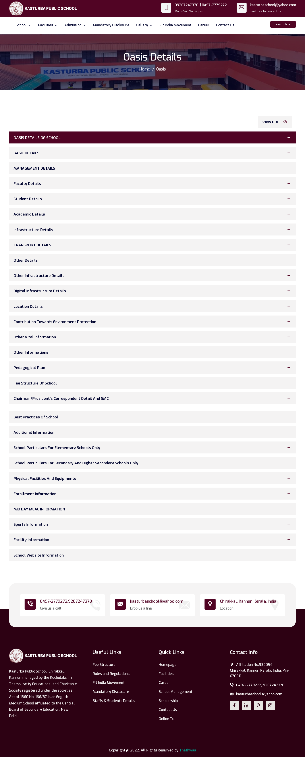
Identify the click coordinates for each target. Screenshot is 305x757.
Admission (75, 25)
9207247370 (80, 601)
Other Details (153, 260)
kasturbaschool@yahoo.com (273, 5)
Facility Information (153, 539)
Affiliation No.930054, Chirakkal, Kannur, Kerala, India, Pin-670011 (259, 670)
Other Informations (153, 352)
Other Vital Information (153, 337)
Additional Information (153, 432)
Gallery (144, 25)
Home (144, 69)
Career (203, 25)
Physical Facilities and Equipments (153, 478)
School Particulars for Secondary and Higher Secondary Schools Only (153, 463)
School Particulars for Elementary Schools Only (153, 447)
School (23, 25)
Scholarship (168, 700)
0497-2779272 (214, 5)
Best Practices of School (153, 417)
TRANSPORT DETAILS (153, 245)
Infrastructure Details (153, 229)
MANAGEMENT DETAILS (153, 168)
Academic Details (153, 214)
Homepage (167, 664)
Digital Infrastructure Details (153, 291)
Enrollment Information (153, 493)
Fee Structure (104, 664)
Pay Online (283, 24)
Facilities (48, 25)
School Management (175, 691)
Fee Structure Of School (153, 383)
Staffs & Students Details (114, 700)
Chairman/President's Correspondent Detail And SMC (153, 398)
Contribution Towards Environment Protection (153, 321)
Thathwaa (187, 750)
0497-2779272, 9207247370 (257, 685)
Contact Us (225, 25)
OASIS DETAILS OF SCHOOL (153, 137)
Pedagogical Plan (153, 367)
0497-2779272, (54, 601)
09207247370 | (188, 5)
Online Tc (166, 718)
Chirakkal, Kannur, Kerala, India (248, 601)
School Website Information (153, 555)
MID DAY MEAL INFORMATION (153, 509)
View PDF (275, 122)
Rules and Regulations (111, 673)
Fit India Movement (175, 25)
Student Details (153, 199)
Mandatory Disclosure (111, 25)
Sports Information (153, 524)
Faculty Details (153, 183)
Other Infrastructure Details (153, 275)
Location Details (153, 306)
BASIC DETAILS (153, 153)
